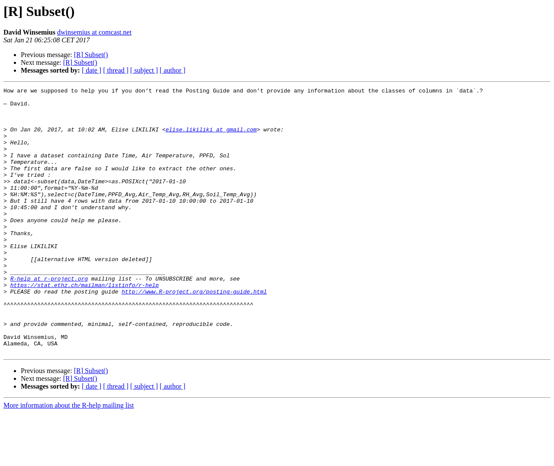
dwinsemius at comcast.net (94, 32)
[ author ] (173, 70)
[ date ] (91, 70)
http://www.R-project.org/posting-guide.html (194, 333)
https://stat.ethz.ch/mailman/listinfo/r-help (84, 325)
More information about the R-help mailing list (68, 458)
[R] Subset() (91, 54)
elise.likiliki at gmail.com (211, 138)
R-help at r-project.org (49, 317)
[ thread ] (116, 70)
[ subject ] (144, 70)
